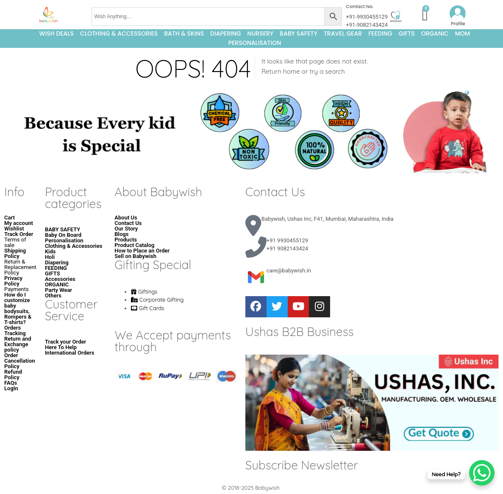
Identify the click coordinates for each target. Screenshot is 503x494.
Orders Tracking (15, 330)
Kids (50, 251)
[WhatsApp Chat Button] (482, 473)
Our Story (126, 228)
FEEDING (380, 33)
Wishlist (14, 228)
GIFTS (407, 33)
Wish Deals (56, 33)
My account (18, 223)
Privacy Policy (13, 280)
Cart (9, 217)
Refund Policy (13, 374)
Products (125, 239)
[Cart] (425, 14)
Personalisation (254, 43)
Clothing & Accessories (119, 33)
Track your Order (65, 341)
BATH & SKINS (184, 33)
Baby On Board (63, 235)
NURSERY (260, 33)
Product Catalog (134, 245)
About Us (125, 217)
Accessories (60, 279)
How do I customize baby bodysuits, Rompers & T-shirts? (17, 308)
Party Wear (58, 290)
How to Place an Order (142, 250)
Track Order (18, 234)
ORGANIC (435, 33)
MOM (462, 33)
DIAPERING (225, 33)
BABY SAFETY (298, 33)
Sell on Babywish (135, 256)
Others (53, 295)
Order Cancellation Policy (19, 360)
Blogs (121, 234)
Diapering (57, 262)
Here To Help (61, 347)
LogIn (11, 388)
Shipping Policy (15, 253)
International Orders (69, 352)
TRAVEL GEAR (343, 33)
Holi (50, 257)
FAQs (10, 383)
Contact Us (128, 223)
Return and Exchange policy (17, 344)
